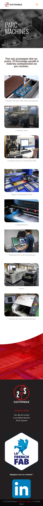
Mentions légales (25, 501)
